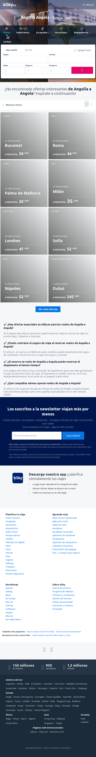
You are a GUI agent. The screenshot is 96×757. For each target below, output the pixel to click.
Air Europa (10, 598)
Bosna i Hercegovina (23, 696)
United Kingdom (42, 710)
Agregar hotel (84, 50)
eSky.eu (33, 731)
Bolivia (20, 683)
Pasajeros (53, 66)
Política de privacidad (62, 602)
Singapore (49, 723)
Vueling (9, 591)
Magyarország (63, 701)
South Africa (12, 723)
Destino (52, 55)
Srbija (57, 705)
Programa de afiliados (62, 591)
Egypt (8, 718)
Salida (5, 66)
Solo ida (28, 50)
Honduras (22, 688)
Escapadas (11, 521)
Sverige (75, 705)
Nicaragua (42, 688)
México (32, 688)
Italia (52, 701)
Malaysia (61, 718)
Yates (8, 545)
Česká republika (53, 696)
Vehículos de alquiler (15, 542)
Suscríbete (73, 435)
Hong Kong (49, 718)
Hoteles (9, 538)
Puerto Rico (70, 688)
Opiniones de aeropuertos (64, 542)
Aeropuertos (58, 538)
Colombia (47, 683)
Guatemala (11, 688)
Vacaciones (11, 524)
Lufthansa (10, 609)
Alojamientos (12, 528)
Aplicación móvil (60, 521)
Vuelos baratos (13, 517)
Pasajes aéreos (13, 535)
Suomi (20, 710)
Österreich (30, 705)
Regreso (29, 66)
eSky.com (43, 731)
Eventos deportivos (15, 573)
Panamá (53, 688)
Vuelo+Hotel (11, 531)
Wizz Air (9, 602)
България (39, 696)
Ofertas (9, 552)
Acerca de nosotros (61, 588)
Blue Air (9, 616)
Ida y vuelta (11, 50)
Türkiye (58, 723)
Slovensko (11, 710)
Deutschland (79, 696)
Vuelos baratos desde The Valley (40, 631)
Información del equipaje (64, 549)
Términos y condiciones (63, 595)
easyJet (9, 612)
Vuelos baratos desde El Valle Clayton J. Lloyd (51, 635)
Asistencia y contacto (62, 605)
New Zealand (84, 720)
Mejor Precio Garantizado (64, 517)
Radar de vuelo (59, 524)
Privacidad (57, 609)
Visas (8, 556)
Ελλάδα (26, 701)
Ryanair (9, 588)
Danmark (67, 696)
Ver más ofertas (48, 309)
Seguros (9, 559)
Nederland (11, 705)
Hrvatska (35, 701)
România (66, 705)
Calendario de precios (62, 545)
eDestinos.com (57, 731)
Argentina (10, 683)
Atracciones (11, 570)
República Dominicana (76, 683)
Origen (5, 55)
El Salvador (36, 683)
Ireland (45, 701)
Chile (27, 683)
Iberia (8, 595)
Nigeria (32, 718)
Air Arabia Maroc (13, 619)
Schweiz (29, 710)
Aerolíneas (57, 528)
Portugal (49, 705)
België (9, 696)
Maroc (24, 718)
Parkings (10, 563)
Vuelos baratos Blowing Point (68, 631)
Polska (40, 705)
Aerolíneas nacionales (62, 531)
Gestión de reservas (61, 598)
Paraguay (82, 688)
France (18, 701)
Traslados (10, 566)
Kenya (16, 718)
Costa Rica (59, 683)
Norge (20, 705)
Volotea (9, 605)
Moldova (76, 701)
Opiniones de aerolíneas (63, 535)
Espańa (9, 701)
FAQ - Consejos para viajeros (66, 552)
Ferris (8, 549)
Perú (61, 688)
